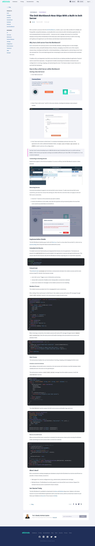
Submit (82, 516)
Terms (70, 532)
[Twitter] (51, 537)
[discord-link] (72, 2)
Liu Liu (33, 22)
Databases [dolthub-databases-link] (15, 1)
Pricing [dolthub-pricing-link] (22, 1)
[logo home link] (6, 1)
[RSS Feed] (81, 505)
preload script (35, 271)
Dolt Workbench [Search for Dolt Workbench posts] (33, 12)
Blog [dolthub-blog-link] (38, 1)
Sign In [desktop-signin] (88, 1)
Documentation (46, 532)
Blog (9, 7)
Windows (61, 491)
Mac (56, 491)
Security (61, 532)
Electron (54, 242)
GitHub (55, 495)
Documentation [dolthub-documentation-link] (30, 1)
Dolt (31, 45)
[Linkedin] (47, 537)
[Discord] (44, 537)
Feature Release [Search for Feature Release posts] (42, 12)
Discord (43, 495)
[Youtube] (55, 537)
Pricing (40, 532)
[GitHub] (40, 537)
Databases (34, 532)
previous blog (33, 244)
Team (56, 532)
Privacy (65, 532)
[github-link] (80, 2)
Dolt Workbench (51, 29)
